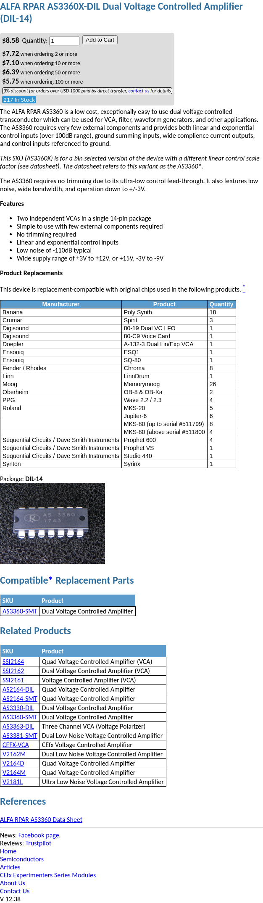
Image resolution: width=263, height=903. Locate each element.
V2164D (13, 763)
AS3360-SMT (20, 611)
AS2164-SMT (20, 699)
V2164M (14, 773)
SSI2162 (13, 671)
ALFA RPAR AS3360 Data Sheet (41, 820)
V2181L (13, 782)
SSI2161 (13, 680)
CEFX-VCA (16, 745)
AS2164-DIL (18, 689)
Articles (10, 867)
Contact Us (14, 891)
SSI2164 (13, 662)
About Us (12, 883)
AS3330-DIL (18, 708)
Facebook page (38, 835)
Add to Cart (100, 40)
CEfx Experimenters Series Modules (48, 875)
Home (8, 851)
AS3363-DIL (18, 726)
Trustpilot (39, 843)
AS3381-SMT (20, 736)
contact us (139, 91)
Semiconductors (22, 859)
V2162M (14, 754)
